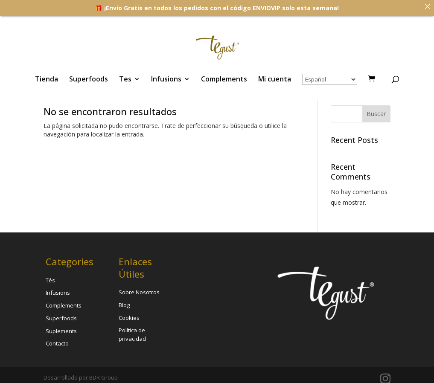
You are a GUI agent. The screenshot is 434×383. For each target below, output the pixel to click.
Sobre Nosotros (139, 292)
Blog (124, 305)
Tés (50, 280)
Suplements (61, 331)
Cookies (129, 318)
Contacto (57, 343)
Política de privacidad (132, 334)
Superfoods (88, 80)
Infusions (166, 80)
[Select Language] (329, 79)
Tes (125, 80)
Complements (224, 80)
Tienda (46, 80)
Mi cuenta (274, 80)
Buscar (376, 114)
